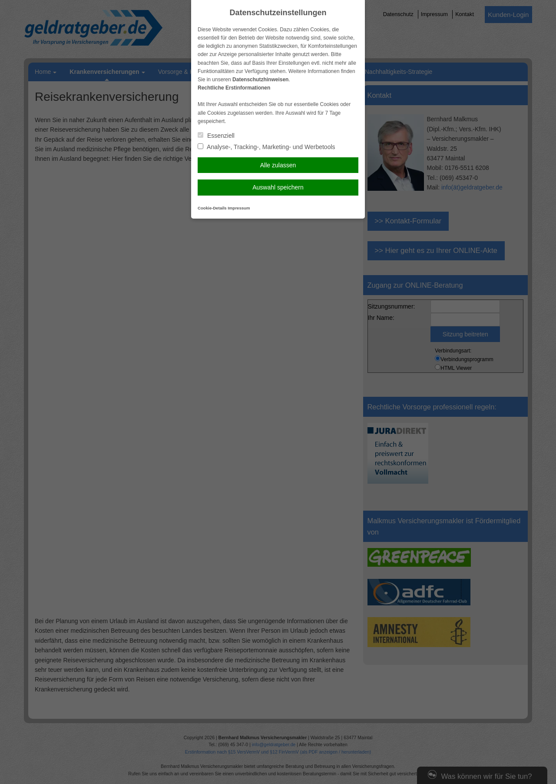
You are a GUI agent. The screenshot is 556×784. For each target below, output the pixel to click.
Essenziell (216, 135)
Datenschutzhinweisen (260, 79)
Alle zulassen (278, 165)
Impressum (239, 208)
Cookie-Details (212, 208)
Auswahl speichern (278, 187)
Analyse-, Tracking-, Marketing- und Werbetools (266, 146)
